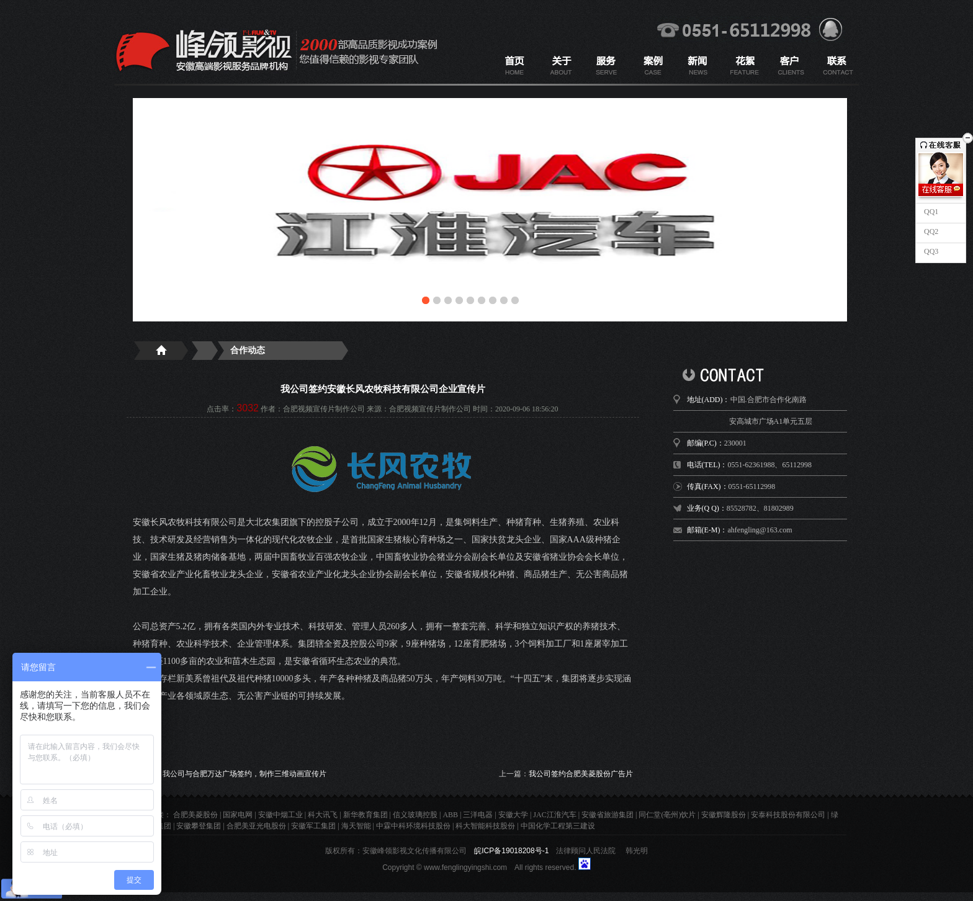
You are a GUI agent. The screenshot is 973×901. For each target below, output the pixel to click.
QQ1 (930, 211)
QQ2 (930, 231)
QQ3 (930, 251)
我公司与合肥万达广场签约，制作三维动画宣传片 (244, 773)
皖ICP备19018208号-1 (511, 850)
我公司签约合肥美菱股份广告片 (581, 773)
